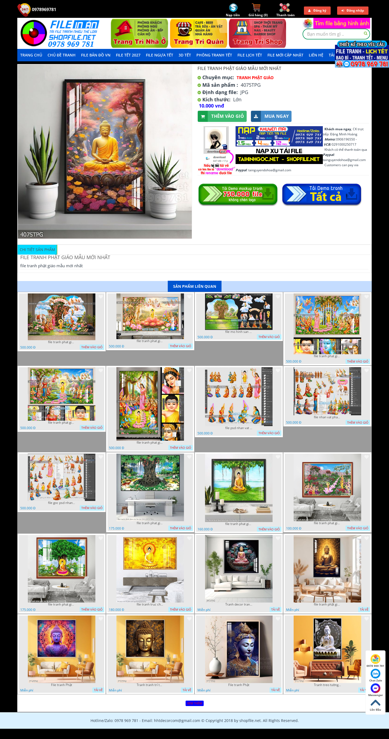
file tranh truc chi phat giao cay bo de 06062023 (150, 604)
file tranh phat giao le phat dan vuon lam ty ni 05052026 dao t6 (150, 341)
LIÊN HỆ (316, 55)
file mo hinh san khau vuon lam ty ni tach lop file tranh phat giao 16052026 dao (238, 332)
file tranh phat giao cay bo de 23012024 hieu (150, 523)
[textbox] (336, 34)
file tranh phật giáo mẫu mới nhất (327, 604)
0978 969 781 (375, 661)
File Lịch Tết (249, 55)
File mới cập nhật (285, 55)
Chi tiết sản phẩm (37, 249)
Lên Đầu (375, 704)
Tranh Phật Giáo (255, 77)
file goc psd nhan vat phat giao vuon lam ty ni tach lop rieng (61, 503)
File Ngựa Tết (159, 55)
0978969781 (36, 9)
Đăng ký (317, 10)
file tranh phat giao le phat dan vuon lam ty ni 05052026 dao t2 (150, 442)
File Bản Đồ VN (95, 55)
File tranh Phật (61, 685)
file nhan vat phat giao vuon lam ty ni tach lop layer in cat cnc (327, 417)
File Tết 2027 (128, 55)
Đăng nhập (352, 10)
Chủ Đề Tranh (62, 55)
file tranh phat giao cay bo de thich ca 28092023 (61, 604)
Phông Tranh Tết (214, 55)
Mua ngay (270, 116)
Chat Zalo (375, 675)
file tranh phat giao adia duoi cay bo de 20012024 (238, 524)
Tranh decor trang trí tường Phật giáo (238, 604)
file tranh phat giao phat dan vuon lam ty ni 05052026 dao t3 (327, 356)
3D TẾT (185, 55)
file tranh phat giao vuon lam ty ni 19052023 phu (327, 523)
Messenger (375, 690)
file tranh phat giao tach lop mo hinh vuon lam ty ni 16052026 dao (61, 342)
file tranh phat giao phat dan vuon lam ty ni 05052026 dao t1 (61, 422)
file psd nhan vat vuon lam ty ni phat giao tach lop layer (238, 428)
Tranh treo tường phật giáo (327, 685)
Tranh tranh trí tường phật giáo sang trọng (150, 685)
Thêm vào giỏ (221, 116)
